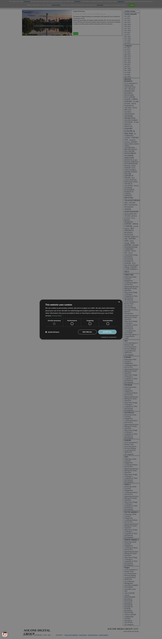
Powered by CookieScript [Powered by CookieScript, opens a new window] (108, 337)
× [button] (119, 302)
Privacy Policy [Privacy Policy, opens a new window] (57, 316)
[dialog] (81, 319)
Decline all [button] (87, 332)
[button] (52, 332)
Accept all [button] (107, 332)
